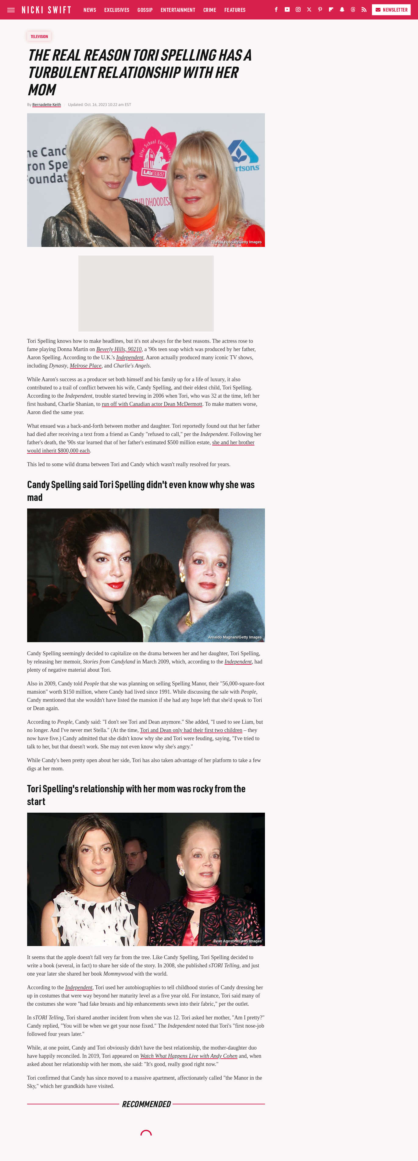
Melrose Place (86, 366)
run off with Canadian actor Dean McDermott (152, 404)
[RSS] (364, 10)
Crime (209, 9)
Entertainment (178, 9)
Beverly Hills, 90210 (118, 349)
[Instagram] (298, 10)
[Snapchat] (342, 10)
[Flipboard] (331, 10)
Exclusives (117, 9)
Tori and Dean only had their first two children (191, 730)
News (90, 9)
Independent (129, 357)
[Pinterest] (320, 10)
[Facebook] (276, 10)
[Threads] (353, 10)
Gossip (145, 9)
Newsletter (391, 9)
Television (39, 36)
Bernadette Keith (46, 104)
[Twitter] (309, 10)
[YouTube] (287, 10)
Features (235, 9)
